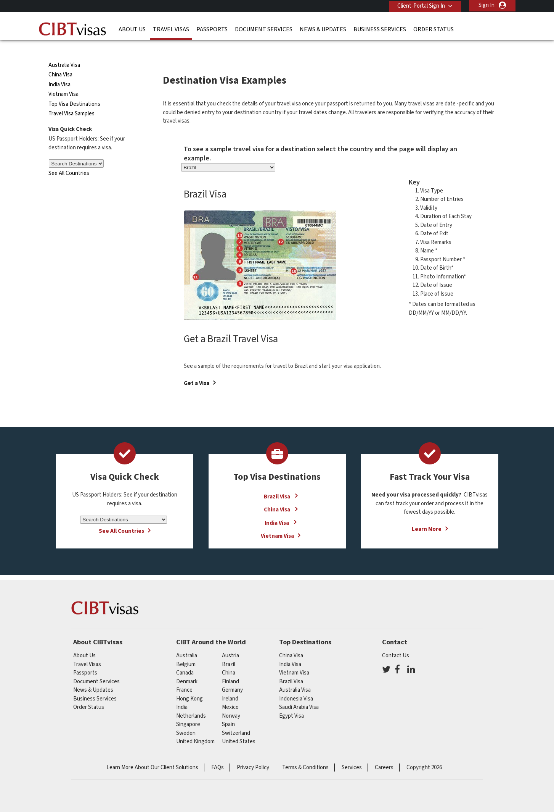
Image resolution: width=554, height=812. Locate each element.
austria (230, 642)
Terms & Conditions (305, 753)
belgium (186, 650)
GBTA (437, 785)
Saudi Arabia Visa (299, 693)
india (182, 693)
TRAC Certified (277, 785)
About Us (132, 28)
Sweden (186, 719)
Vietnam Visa (63, 80)
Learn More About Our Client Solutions (152, 753)
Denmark (187, 667)
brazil (228, 650)
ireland (230, 685)
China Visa (61, 61)
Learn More (427, 515)
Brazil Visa (277, 483)
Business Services (379, 28)
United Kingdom (195, 728)
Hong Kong (189, 685)
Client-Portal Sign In (420, 5)
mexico (230, 693)
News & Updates (323, 28)
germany (232, 676)
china (228, 659)
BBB (197, 785)
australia (186, 642)
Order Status (433, 28)
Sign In (487, 5)
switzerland (236, 719)
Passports (212, 28)
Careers (384, 753)
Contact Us (395, 642)
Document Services (263, 28)
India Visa (59, 71)
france (184, 676)
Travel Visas (171, 28)
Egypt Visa (291, 702)
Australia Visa (64, 51)
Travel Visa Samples (71, 100)
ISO (117, 785)
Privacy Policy (253, 753)
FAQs (217, 753)
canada (185, 659)
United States (238, 728)
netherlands (191, 702)
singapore (188, 711)
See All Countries (68, 159)
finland (230, 667)
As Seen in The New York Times (357, 785)
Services (352, 753)
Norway (231, 702)
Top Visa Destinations (74, 90)
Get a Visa (196, 370)
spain (228, 711)
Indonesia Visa (296, 685)
